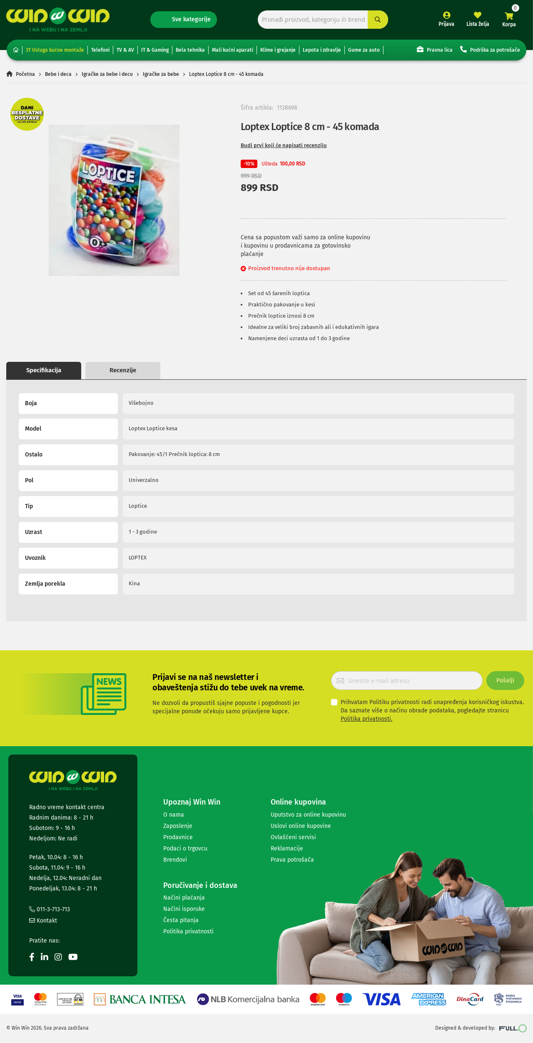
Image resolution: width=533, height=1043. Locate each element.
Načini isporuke (184, 909)
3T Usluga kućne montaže (55, 50)
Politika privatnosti (188, 931)
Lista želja (477, 24)
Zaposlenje (177, 826)
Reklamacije (287, 848)
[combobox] (323, 19)
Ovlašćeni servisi (293, 837)
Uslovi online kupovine (301, 826)
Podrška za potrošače (490, 49)
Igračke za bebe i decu (107, 74)
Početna (25, 74)
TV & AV (125, 50)
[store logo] (58, 19)
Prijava (446, 24)
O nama (173, 814)
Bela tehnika (190, 50)
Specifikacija (43, 370)
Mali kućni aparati (232, 50)
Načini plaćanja (184, 897)
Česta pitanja (181, 920)
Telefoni (100, 50)
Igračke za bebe (161, 74)
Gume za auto (364, 50)
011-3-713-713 (49, 909)
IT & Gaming (155, 50)
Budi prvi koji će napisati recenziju (284, 145)
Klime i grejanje (278, 50)
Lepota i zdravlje (322, 50)
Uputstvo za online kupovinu (308, 814)
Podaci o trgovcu (185, 848)
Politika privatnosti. (366, 718)
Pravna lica (435, 49)
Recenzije (123, 370)
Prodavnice (178, 837)
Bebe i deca (58, 74)
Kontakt (43, 920)
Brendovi (175, 859)
